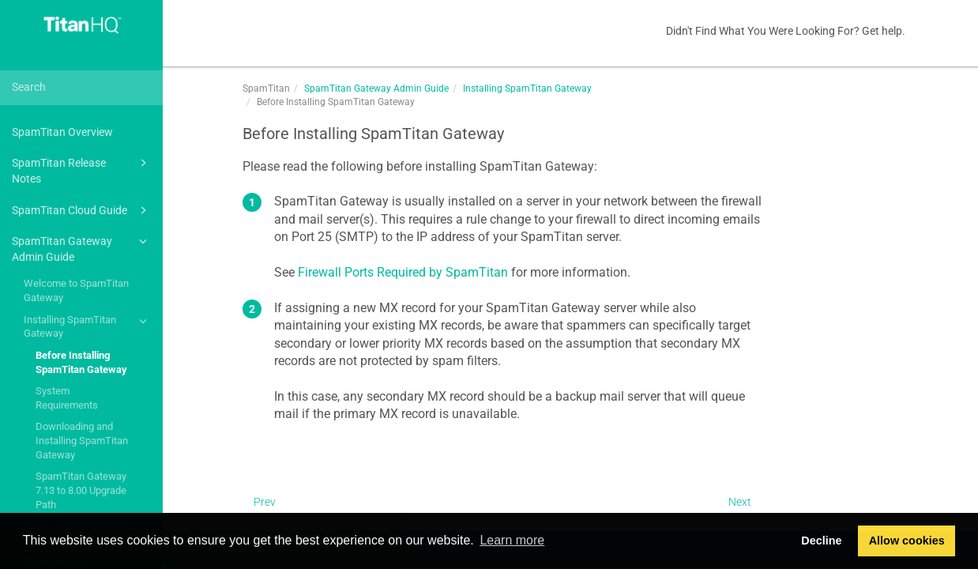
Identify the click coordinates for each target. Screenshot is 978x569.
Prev (265, 502)
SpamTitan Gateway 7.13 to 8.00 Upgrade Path (81, 490)
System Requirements (67, 398)
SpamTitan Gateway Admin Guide (82, 247)
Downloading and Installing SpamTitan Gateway (82, 440)
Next (739, 502)
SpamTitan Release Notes (82, 169)
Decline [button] (821, 540)
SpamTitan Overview (62, 132)
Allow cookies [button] (907, 540)
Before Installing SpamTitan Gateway (81, 362)
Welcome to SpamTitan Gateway (76, 290)
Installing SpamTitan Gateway (88, 326)
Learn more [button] (512, 540)
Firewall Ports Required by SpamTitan (403, 272)
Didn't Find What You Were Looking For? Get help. (785, 30)
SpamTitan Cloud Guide (82, 210)
